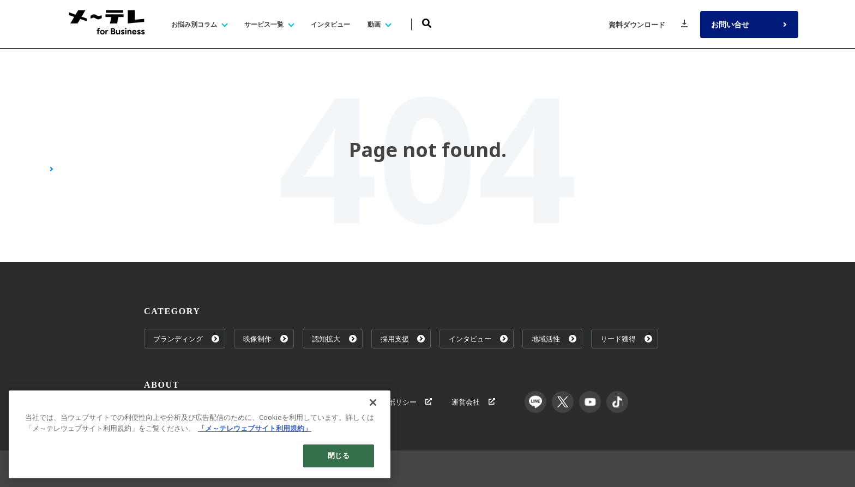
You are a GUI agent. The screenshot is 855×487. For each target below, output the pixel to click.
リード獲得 (627, 339)
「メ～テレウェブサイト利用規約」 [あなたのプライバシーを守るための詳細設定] (254, 428)
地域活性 (554, 339)
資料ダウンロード (648, 24)
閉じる (338, 455)
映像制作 (265, 339)
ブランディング (186, 339)
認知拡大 (334, 339)
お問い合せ (750, 24)
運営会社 (473, 402)
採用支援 (403, 339)
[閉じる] (373, 402)
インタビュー (478, 339)
